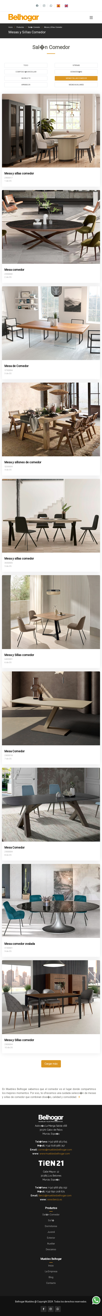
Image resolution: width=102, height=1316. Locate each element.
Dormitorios (51, 1226)
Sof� (51, 1220)
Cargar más (51, 1063)
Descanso (51, 1249)
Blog (51, 1277)
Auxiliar (51, 1243)
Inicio (10, 27)
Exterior (51, 1238)
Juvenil (51, 1232)
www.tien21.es (54, 1199)
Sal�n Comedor (34, 27)
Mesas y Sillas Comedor (53, 27)
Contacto (51, 1283)
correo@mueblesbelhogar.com (55, 1149)
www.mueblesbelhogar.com (55, 1153)
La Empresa (51, 1271)
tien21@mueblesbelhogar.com (55, 1195)
